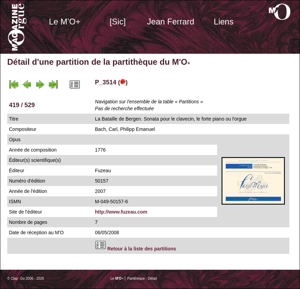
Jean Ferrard (170, 21)
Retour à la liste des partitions (141, 248)
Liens (223, 21)
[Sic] (118, 21)
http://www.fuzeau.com (121, 212)
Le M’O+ (64, 21)
